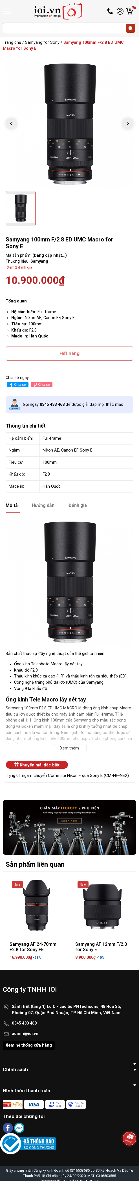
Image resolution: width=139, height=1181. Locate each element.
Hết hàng (69, 353)
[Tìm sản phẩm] (69, 28)
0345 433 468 (24, 1023)
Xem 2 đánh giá (19, 267)
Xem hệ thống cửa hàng (29, 1045)
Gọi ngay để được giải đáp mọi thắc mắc (73, 404)
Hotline (110, 11)
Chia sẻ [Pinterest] (41, 385)
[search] (130, 28)
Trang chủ (12, 42)
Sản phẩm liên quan (35, 864)
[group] (69, 124)
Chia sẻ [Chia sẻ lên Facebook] (17, 385)
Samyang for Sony (42, 42)
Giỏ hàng (134, 11)
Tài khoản (120, 11)
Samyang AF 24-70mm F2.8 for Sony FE (33, 947)
